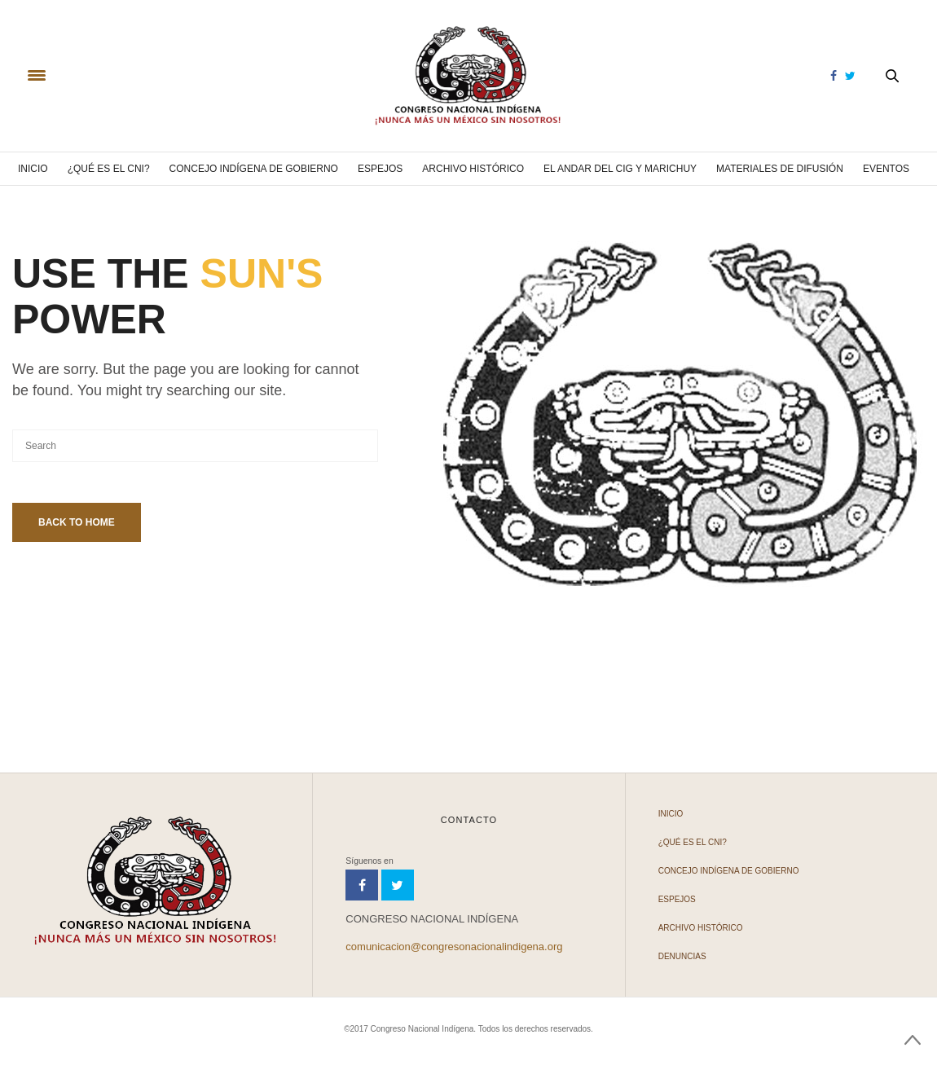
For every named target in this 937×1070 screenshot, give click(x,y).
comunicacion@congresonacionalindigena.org (453, 946)
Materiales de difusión (779, 168)
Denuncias (682, 956)
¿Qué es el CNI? (109, 168)
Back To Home (76, 522)
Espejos (380, 168)
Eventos (886, 168)
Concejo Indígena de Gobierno (253, 168)
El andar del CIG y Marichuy (620, 168)
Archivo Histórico (473, 168)
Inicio (33, 168)
